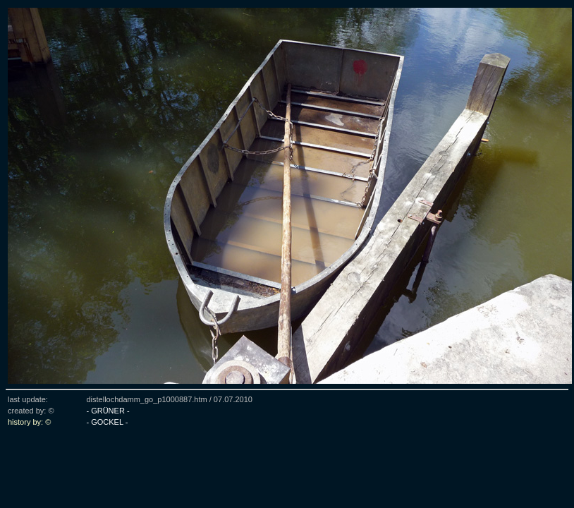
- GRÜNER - (107, 410)
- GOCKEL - (107, 422)
